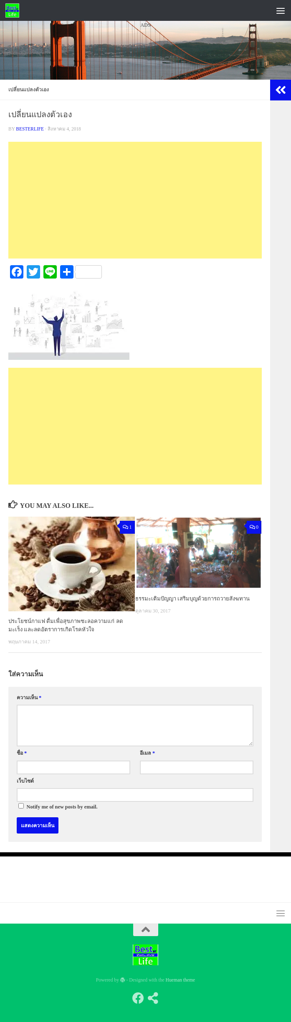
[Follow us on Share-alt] (153, 998)
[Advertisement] (145, 108)
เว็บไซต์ (25, 781)
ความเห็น (29, 698)
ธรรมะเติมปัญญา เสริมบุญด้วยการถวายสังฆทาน (192, 598)
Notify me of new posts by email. (62, 807)
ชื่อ (22, 753)
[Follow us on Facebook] (138, 998)
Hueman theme (180, 980)
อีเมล (147, 753)
